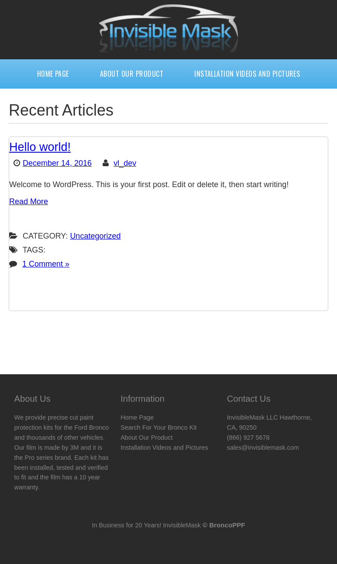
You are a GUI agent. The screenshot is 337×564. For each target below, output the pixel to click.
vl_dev (124, 163)
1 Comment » (45, 264)
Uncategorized (95, 236)
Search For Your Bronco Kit (158, 427)
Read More (28, 201)
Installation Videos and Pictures (247, 73)
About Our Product (131, 73)
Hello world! (40, 147)
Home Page (53, 73)
